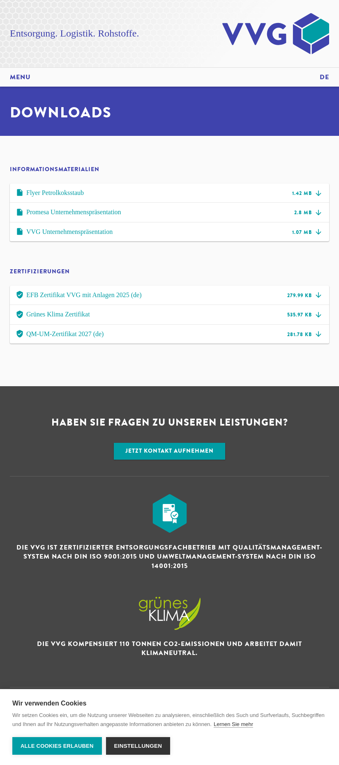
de (324, 77)
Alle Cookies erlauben (57, 746)
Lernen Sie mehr (233, 724)
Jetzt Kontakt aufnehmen (169, 451)
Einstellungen (138, 746)
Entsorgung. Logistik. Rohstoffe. (74, 33)
